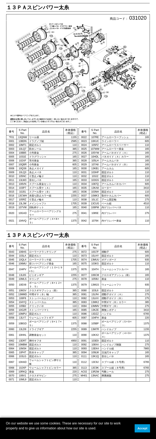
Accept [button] (142, 428)
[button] (6, 433)
